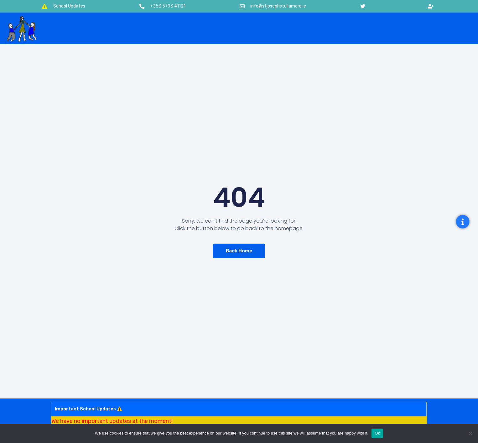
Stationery (298, 28)
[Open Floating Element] (462, 221)
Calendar (257, 28)
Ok (377, 433)
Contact (429, 28)
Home (101, 28)
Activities (218, 28)
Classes (177, 28)
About (137, 28)
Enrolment (386, 28)
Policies (340, 28)
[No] (470, 433)
